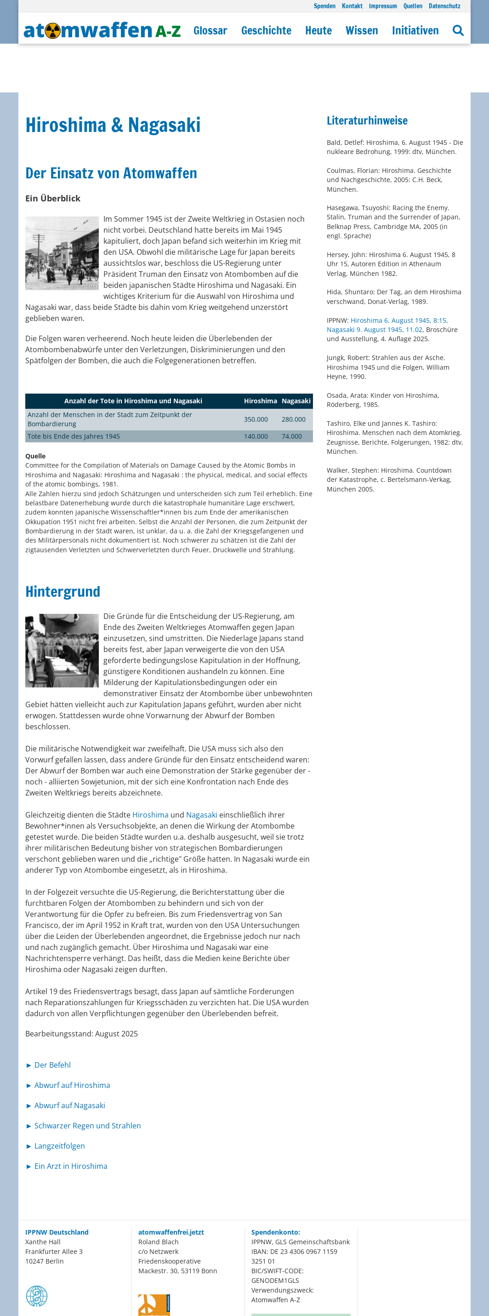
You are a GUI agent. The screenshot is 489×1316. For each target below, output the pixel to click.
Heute (318, 30)
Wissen (362, 30)
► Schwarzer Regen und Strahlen (83, 1077)
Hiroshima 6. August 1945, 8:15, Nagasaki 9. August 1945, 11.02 (387, 276)
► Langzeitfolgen (55, 1097)
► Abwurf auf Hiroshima (67, 1036)
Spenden (324, 5)
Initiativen (415, 30)
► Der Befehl (48, 1016)
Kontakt (352, 5)
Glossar (210, 30)
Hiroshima (150, 766)
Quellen (413, 5)
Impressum (383, 5)
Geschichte (266, 30)
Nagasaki (202, 766)
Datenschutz (445, 5)
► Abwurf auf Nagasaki (65, 1057)
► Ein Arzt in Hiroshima (66, 1117)
